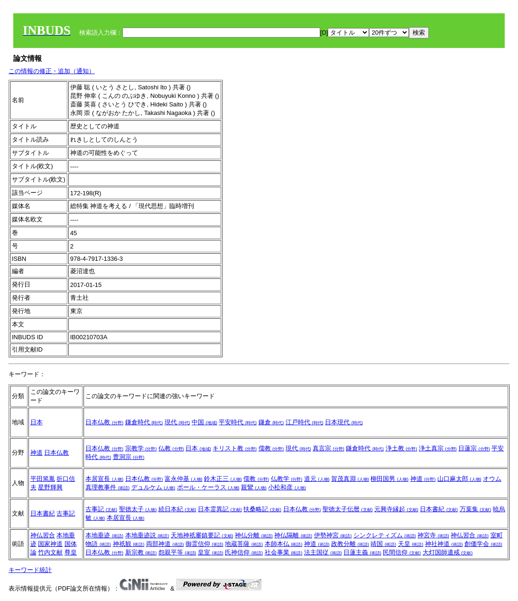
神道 (36, 452)
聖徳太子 (138, 509)
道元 (317, 478)
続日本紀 (177, 509)
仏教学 (287, 478)
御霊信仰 (204, 543)
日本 (36, 422)
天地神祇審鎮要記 (202, 535)
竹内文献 (50, 552)
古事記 (65, 513)
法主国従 (323, 552)
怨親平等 (177, 552)
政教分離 (350, 543)
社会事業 (284, 552)
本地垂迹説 (147, 535)
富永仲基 (184, 478)
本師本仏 (284, 543)
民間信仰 (402, 552)
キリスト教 (235, 448)
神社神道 (444, 543)
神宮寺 (433, 535)
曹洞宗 (129, 456)
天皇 (411, 543)
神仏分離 (254, 535)
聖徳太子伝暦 (348, 509)
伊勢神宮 (333, 535)
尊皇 (71, 552)
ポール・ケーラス (208, 487)
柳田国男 (389, 478)
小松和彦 (287, 487)
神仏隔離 (293, 535)
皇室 (210, 552)
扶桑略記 (262, 509)
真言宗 (328, 448)
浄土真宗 (438, 448)
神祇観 (129, 543)
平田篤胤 (42, 478)
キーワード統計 (30, 569)
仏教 (171, 448)
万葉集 (475, 509)
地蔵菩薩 (244, 543)
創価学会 (483, 543)
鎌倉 (271, 422)
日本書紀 (42, 513)
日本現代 (344, 422)
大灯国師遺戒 (448, 552)
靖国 (383, 543)
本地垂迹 (104, 535)
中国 (204, 422)
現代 (177, 422)
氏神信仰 (244, 552)
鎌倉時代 (144, 422)
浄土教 (401, 448)
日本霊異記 (220, 509)
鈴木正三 (223, 478)
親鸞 (254, 487)
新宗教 (141, 552)
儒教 (271, 448)
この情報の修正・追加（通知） (52, 71)
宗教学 (141, 448)
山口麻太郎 (459, 478)
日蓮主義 (362, 552)
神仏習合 (42, 535)
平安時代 (238, 422)
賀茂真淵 (350, 478)
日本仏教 (104, 422)
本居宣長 (104, 478)
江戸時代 (305, 422)
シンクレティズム (384, 535)
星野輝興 (50, 487)
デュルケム (153, 487)
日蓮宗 (474, 448)
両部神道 (165, 543)
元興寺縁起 (396, 509)
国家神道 (50, 543)
